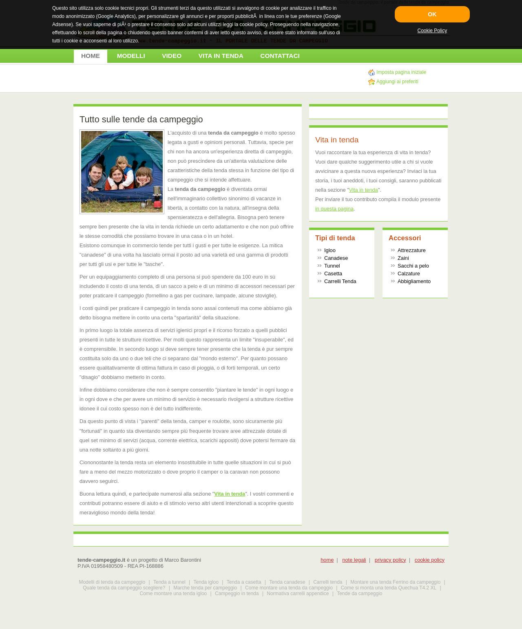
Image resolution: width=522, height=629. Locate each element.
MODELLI (131, 55)
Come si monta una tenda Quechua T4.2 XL (389, 588)
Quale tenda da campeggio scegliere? (124, 588)
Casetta (333, 273)
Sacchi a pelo (413, 266)
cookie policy (430, 560)
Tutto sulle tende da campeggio (141, 119)
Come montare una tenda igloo (173, 593)
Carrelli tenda (327, 582)
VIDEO (171, 55)
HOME (90, 55)
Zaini (403, 258)
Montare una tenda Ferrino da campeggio (395, 582)
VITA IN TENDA (221, 55)
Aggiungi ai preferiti (397, 81)
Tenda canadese (287, 582)
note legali (354, 560)
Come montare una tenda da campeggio (289, 588)
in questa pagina (334, 209)
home (327, 560)
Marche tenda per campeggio (205, 588)
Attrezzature (412, 250)
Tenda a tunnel (169, 582)
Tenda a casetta (244, 582)
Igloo (330, 250)
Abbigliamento (414, 281)
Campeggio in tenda (237, 593)
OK (432, 14)
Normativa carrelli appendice (298, 593)
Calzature (409, 273)
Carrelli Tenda (340, 281)
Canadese (336, 258)
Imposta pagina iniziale (401, 72)
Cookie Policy (432, 30)
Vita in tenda (229, 494)
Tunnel (332, 266)
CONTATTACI (279, 55)
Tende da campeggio (359, 593)
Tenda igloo (206, 582)
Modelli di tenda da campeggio (112, 582)
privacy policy (390, 560)
